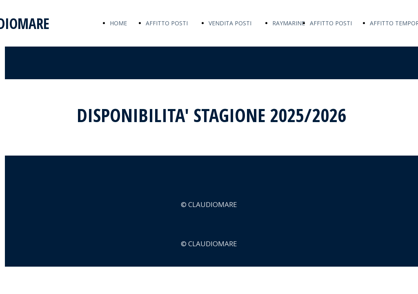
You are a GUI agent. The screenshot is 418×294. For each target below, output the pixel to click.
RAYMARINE (288, 23)
